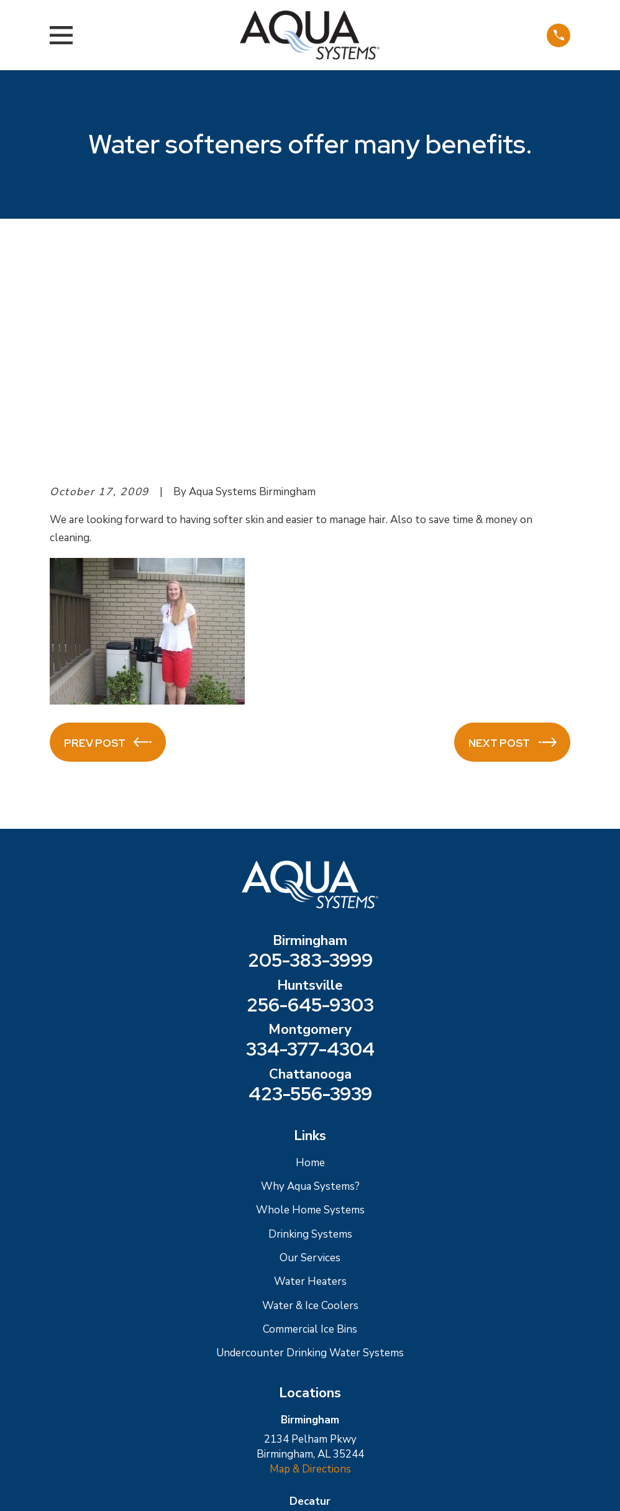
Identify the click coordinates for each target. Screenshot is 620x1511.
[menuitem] (67, 1486)
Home (310, 951)
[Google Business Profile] (293, 1406)
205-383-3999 (310, 749)
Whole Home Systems (310, 999)
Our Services (310, 1046)
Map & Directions (310, 1258)
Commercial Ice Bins (310, 1118)
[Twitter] (359, 1406)
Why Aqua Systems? (310, 975)
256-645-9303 (310, 794)
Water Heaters (310, 1070)
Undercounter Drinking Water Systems (310, 1141)
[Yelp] (261, 1406)
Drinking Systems (310, 1022)
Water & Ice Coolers (310, 1094)
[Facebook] (326, 1406)
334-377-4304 (310, 838)
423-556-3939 (310, 883)
